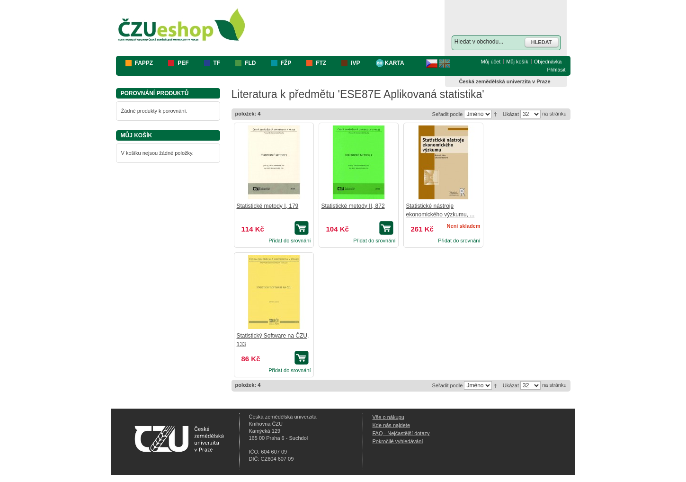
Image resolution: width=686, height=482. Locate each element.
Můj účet (491, 61)
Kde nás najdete (391, 425)
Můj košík (517, 61)
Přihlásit (556, 69)
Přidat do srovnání (289, 240)
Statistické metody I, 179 (268, 206)
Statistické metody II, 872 (353, 206)
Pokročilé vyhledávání (398, 441)
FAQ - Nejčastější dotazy (401, 433)
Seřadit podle (447, 114)
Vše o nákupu (388, 417)
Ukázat (511, 114)
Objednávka (548, 61)
